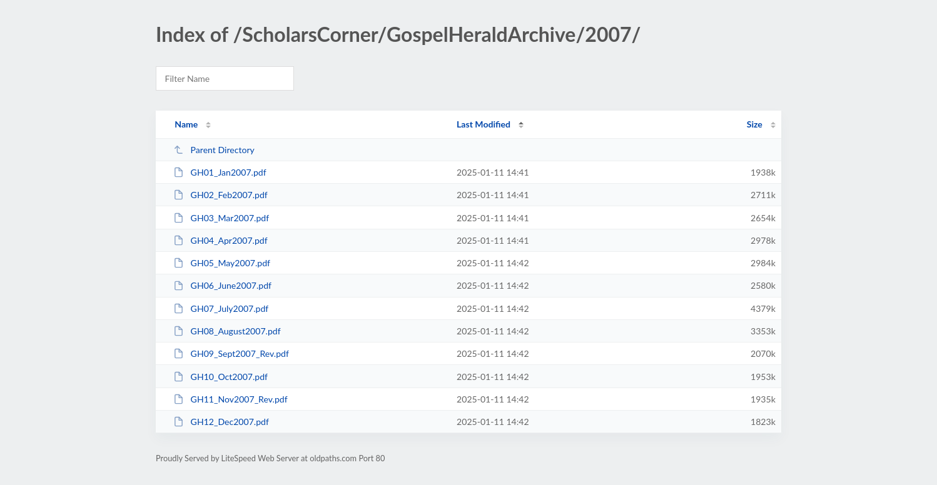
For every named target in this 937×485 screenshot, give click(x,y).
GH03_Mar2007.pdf (221, 217)
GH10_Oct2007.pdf (220, 376)
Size (754, 124)
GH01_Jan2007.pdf (219, 172)
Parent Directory (214, 149)
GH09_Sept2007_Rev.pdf (231, 353)
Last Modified (483, 124)
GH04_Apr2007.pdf (220, 240)
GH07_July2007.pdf (220, 308)
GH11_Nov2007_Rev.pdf (230, 399)
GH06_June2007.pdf (222, 285)
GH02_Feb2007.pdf (220, 194)
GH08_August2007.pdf (226, 331)
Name (186, 124)
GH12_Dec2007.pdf (221, 421)
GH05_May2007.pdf (221, 263)
